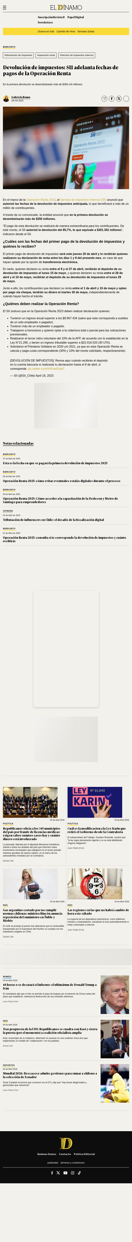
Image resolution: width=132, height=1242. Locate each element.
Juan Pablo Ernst (76, 848)
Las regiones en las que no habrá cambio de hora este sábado (98, 912)
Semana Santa (85, 31)
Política (8, 823)
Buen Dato (9, 47)
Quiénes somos (46, 1154)
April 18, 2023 (45, 375)
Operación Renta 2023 (41, 199)
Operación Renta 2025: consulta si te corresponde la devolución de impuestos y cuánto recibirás (64, 539)
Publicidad (52, 1162)
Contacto (65, 1154)
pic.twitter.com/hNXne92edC (46, 368)
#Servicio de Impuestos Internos (77, 55)
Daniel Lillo (8, 861)
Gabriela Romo (20, 97)
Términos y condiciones (73, 1162)
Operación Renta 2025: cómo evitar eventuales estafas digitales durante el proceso (61, 481)
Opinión (8, 511)
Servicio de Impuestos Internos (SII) (83, 199)
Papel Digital (76, 17)
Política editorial (84, 1154)
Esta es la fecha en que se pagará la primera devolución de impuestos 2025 (55, 463)
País (5, 905)
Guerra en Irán (46, 31)
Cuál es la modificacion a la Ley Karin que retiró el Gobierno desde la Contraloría (97, 830)
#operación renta (46, 55)
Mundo (7, 976)
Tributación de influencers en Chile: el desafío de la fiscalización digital (53, 519)
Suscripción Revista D (51, 17)
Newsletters (45, 22)
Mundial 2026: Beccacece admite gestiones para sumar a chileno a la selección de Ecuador (50, 1075)
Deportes (9, 1065)
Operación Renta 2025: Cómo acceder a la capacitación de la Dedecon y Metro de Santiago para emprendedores (60, 500)
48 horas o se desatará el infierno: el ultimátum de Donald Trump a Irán (50, 986)
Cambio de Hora (65, 31)
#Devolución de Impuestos (18, 55)
